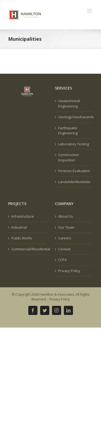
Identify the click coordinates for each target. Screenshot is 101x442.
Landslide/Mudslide (74, 181)
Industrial (19, 227)
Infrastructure (22, 216)
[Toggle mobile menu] (90, 11)
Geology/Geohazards (74, 116)
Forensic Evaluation (74, 170)
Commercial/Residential (27, 249)
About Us (65, 216)
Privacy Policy (69, 270)
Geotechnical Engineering (69, 103)
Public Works (21, 238)
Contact (64, 249)
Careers (64, 238)
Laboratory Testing (73, 144)
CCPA (62, 259)
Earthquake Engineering (68, 130)
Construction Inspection (68, 157)
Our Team (66, 227)
